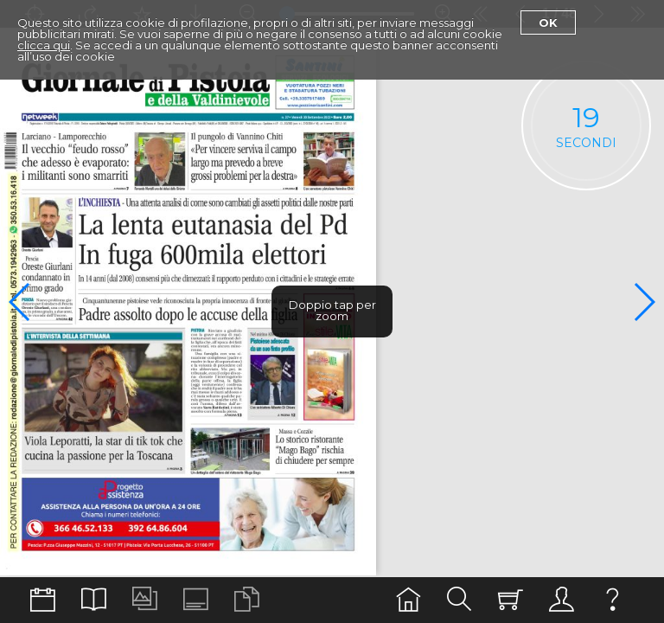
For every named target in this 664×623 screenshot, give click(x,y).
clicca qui (43, 45)
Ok (548, 22)
